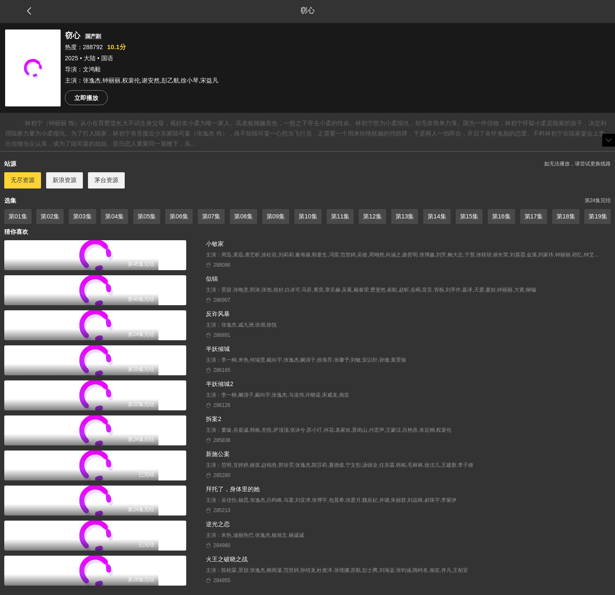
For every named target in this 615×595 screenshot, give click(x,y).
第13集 (404, 216)
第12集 (372, 216)
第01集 (18, 216)
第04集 (114, 216)
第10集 (308, 216)
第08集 (243, 216)
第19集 (598, 216)
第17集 (533, 216)
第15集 (469, 216)
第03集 (82, 216)
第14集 (437, 216)
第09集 (275, 216)
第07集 (211, 216)
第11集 (340, 216)
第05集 (147, 216)
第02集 (50, 216)
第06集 (179, 216)
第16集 (501, 216)
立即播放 (86, 97)
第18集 (565, 216)
